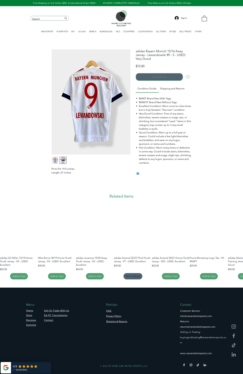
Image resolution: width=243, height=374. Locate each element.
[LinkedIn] (234, 354)
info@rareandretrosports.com (196, 316)
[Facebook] (234, 336)
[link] (147, 88)
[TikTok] (234, 345)
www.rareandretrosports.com (196, 353)
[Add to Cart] (19, 276)
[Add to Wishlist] (188, 77)
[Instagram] (234, 327)
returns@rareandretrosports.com (197, 326)
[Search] (45, 19)
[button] (204, 18)
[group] (121, 242)
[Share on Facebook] (138, 173)
